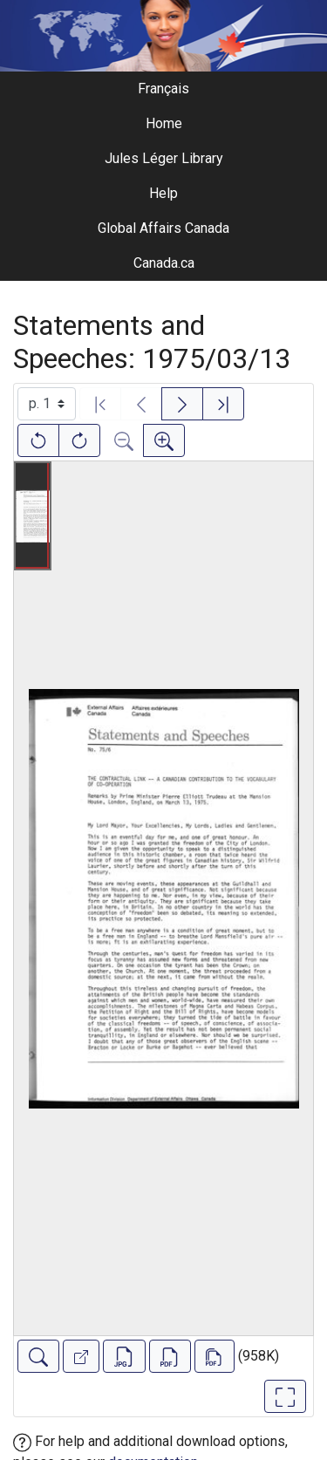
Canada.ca (163, 263)
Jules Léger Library (164, 158)
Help (163, 193)
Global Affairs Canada (163, 228)
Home (164, 123)
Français (163, 88)
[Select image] (46, 403)
